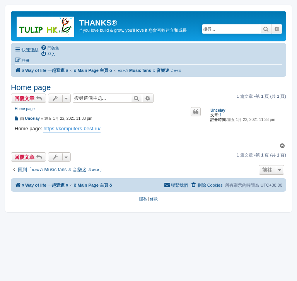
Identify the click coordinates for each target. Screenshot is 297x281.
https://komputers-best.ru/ (71, 128)
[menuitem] (50, 48)
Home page (31, 87)
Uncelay (217, 110)
